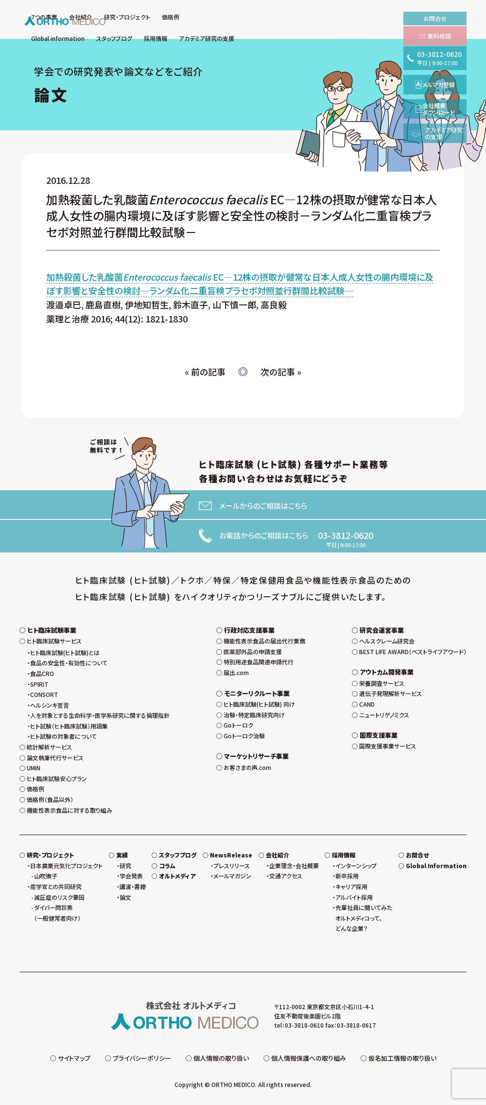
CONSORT (44, 694)
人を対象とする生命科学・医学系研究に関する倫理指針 (100, 715)
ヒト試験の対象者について (63, 736)
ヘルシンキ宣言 (49, 705)
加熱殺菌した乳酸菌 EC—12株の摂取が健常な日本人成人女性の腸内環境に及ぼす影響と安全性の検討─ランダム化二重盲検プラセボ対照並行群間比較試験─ (240, 283)
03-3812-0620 (345, 535)
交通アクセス (285, 876)
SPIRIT (39, 684)
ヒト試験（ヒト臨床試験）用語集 (69, 726)
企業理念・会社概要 (294, 865)
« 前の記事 (205, 371)
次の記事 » (280, 371)
